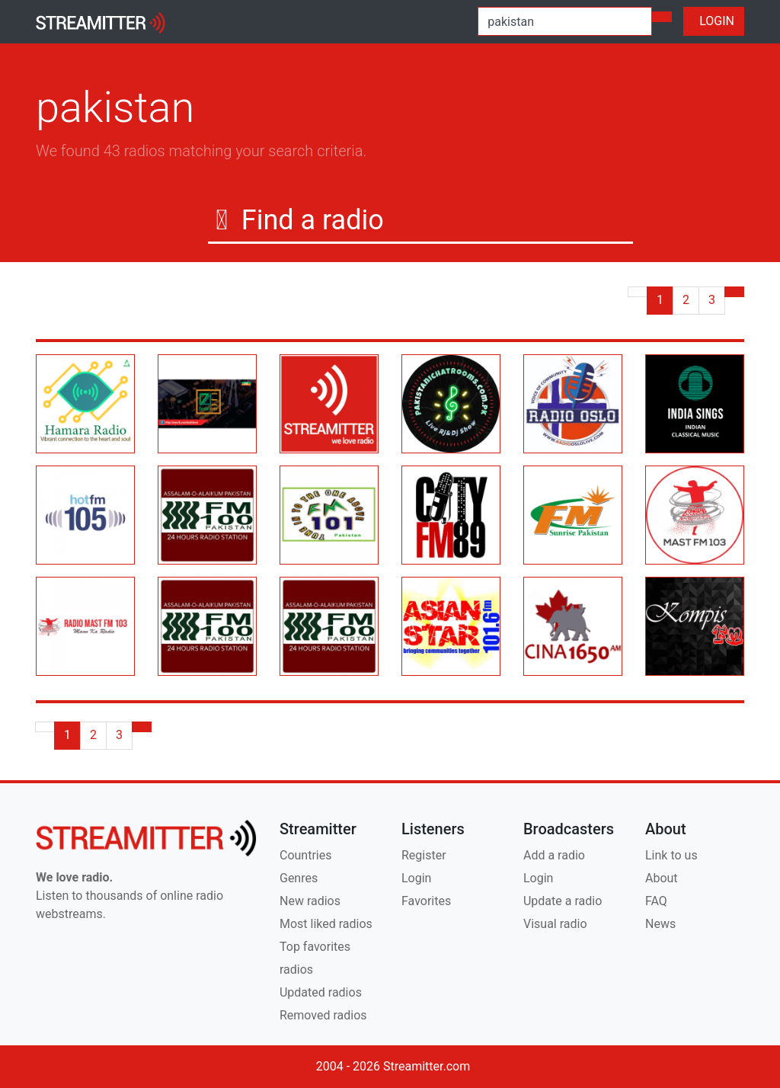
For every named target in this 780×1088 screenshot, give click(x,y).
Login (416, 878)
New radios (310, 901)
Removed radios (323, 1015)
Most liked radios (326, 924)
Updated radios (321, 992)
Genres (299, 878)
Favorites (426, 901)
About (661, 878)
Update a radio (562, 901)
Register (423, 855)
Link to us (671, 855)
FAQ (656, 901)
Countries (305, 855)
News (660, 924)
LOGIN (713, 21)
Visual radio (555, 924)
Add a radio (554, 855)
